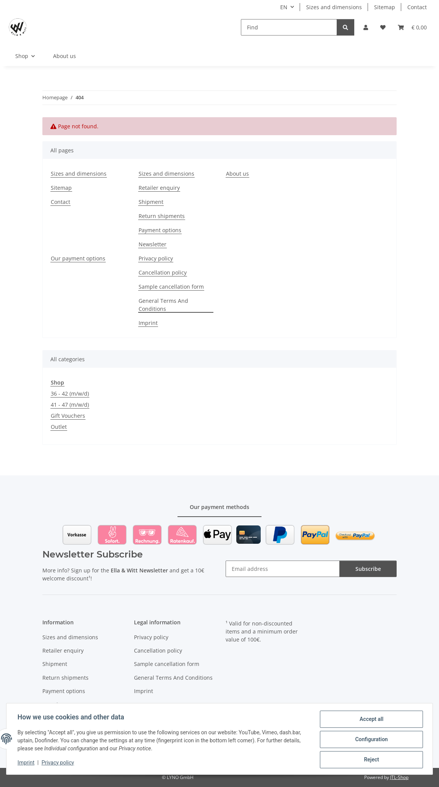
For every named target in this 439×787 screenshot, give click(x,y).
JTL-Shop (399, 777)
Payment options (160, 230)
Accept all (370, 720)
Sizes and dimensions (334, 7)
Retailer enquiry (159, 187)
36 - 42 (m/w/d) (70, 393)
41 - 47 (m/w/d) (70, 404)
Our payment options (78, 258)
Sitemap (384, 7)
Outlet (59, 426)
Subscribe (368, 568)
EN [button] (283, 7)
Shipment (151, 201)
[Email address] (283, 569)
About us (64, 56)
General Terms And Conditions (163, 304)
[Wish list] (383, 27)
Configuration (370, 740)
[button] (365, 27)
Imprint (27, 763)
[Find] (289, 27)
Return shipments (162, 216)
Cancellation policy (163, 272)
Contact (417, 7)
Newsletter (152, 244)
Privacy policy (59, 763)
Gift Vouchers (68, 415)
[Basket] (412, 27)
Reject (370, 760)
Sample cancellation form (171, 286)
